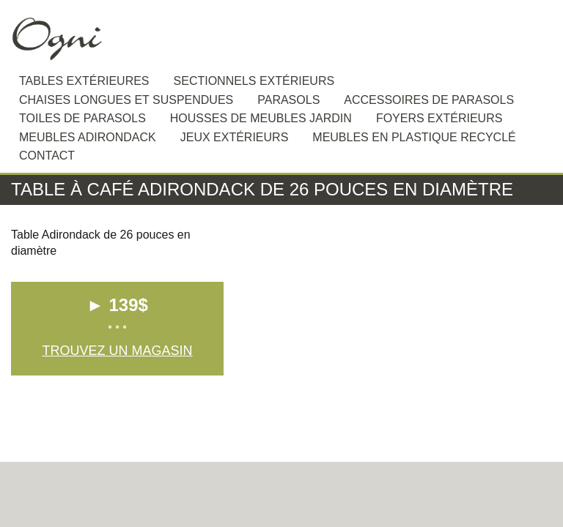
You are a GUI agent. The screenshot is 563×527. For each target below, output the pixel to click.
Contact (47, 155)
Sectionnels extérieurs (254, 81)
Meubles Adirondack (87, 137)
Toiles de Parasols (82, 118)
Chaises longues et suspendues (126, 100)
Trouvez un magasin (117, 350)
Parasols (288, 100)
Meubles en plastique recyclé (413, 137)
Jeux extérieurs (234, 137)
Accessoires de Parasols (429, 100)
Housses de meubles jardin (261, 118)
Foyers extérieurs (439, 118)
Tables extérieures (84, 81)
